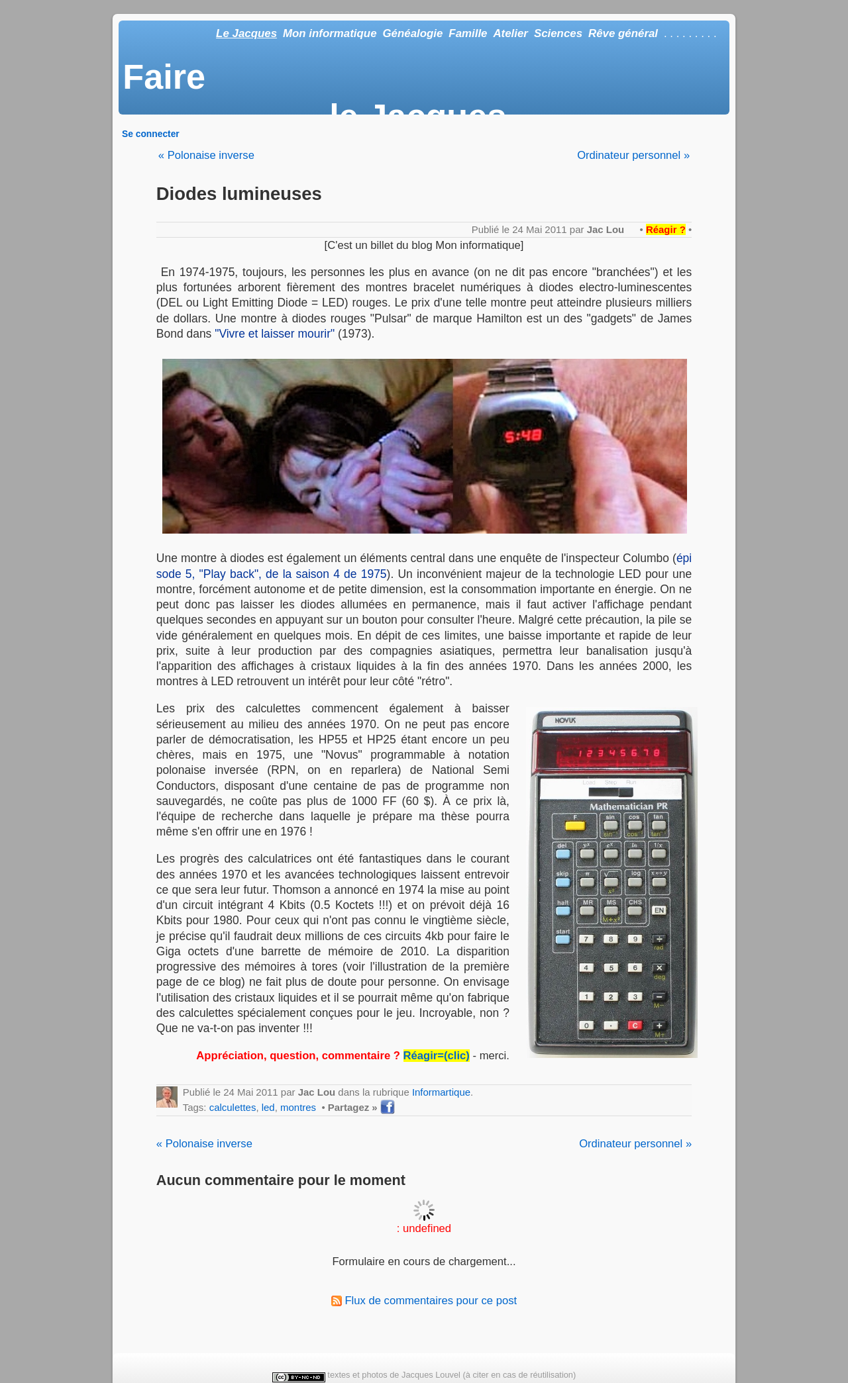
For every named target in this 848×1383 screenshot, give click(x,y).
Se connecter (151, 133)
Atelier (510, 33)
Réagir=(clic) (436, 1055)
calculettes (232, 1107)
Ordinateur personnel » (633, 155)
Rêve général (623, 33)
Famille (468, 33)
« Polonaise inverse (206, 155)
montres (298, 1107)
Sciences (558, 33)
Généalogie (412, 33)
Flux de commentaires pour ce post (424, 1300)
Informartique (441, 1092)
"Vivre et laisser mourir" (275, 333)
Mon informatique (330, 33)
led (268, 1107)
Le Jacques (246, 33)
